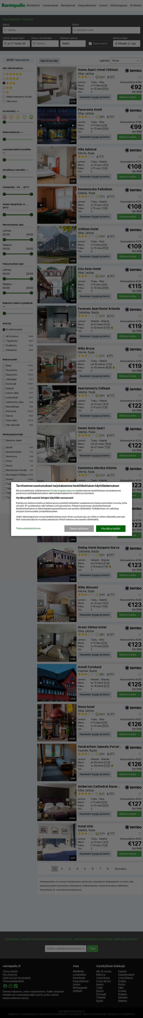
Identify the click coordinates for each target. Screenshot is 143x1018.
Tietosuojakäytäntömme (28, 528)
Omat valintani (79, 528)
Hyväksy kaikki (110, 528)
